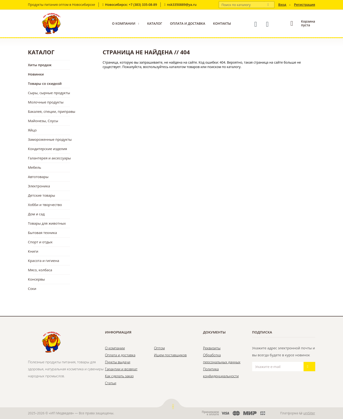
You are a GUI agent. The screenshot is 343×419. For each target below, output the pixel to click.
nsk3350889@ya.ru (182, 4)
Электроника (39, 186)
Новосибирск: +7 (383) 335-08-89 (131, 4)
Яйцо (32, 130)
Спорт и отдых (40, 242)
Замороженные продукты (50, 139)
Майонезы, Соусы (43, 120)
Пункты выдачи (117, 362)
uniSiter (309, 413)
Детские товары (41, 195)
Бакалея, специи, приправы (51, 111)
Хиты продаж (40, 64)
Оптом (159, 348)
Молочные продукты (46, 102)
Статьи (110, 383)
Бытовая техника (42, 232)
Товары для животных (47, 223)
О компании (123, 23)
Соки (32, 288)
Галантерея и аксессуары (49, 158)
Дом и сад (36, 214)
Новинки (36, 74)
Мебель (34, 167)
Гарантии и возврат (121, 369)
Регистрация (304, 4)
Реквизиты (212, 348)
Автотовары (38, 176)
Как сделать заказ (119, 376)
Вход (282, 4)
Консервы (36, 279)
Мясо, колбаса (40, 270)
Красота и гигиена (43, 260)
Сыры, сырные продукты (49, 92)
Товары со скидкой (45, 83)
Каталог (154, 23)
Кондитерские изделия (47, 148)
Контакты (222, 23)
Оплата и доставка (187, 23)
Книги (33, 251)
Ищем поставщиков (170, 355)
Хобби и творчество (45, 204)
